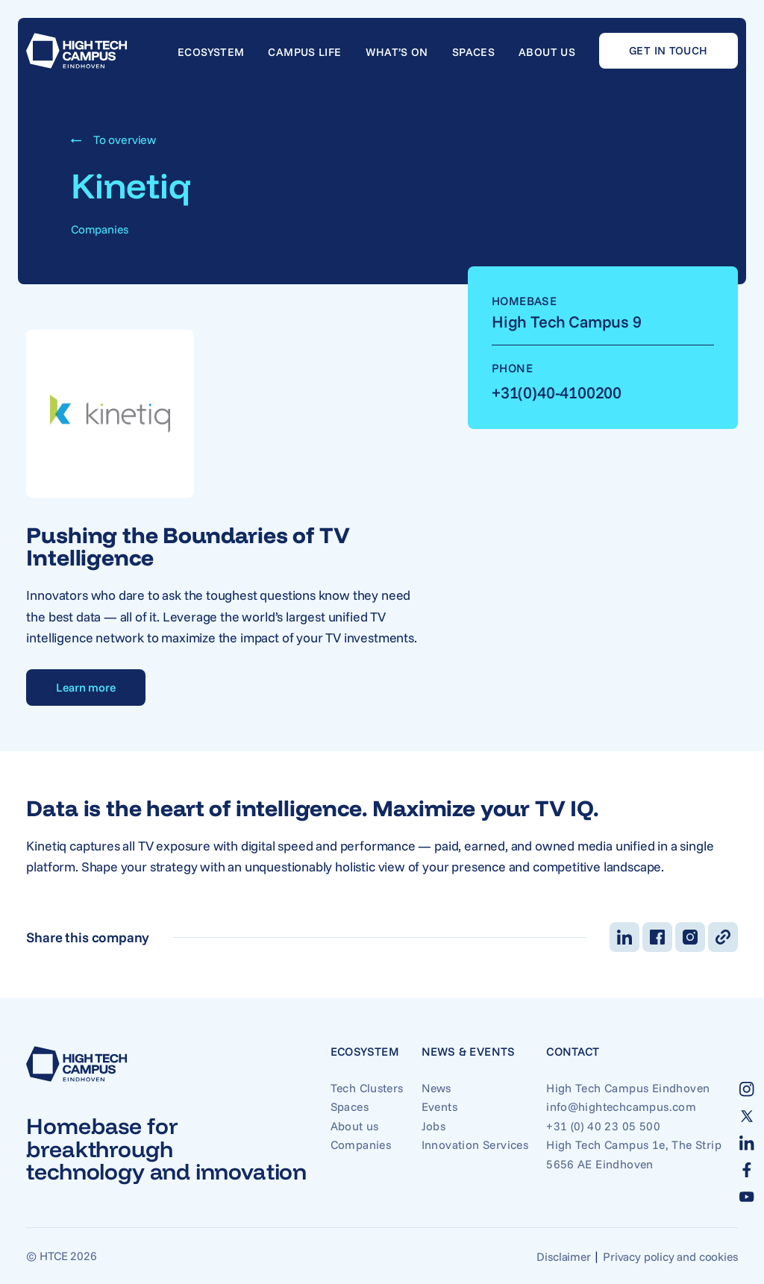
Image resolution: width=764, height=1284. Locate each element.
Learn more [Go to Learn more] (85, 687)
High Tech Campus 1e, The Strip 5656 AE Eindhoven (633, 1154)
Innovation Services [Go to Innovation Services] (475, 1144)
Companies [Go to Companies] (361, 1144)
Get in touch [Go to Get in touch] (668, 50)
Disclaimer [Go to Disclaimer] (563, 1256)
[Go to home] (76, 51)
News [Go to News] (436, 1087)
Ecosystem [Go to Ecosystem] (211, 52)
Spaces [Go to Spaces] (473, 52)
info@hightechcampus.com (621, 1106)
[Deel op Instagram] (690, 937)
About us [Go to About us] (547, 52)
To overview (113, 139)
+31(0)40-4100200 (556, 392)
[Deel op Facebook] (657, 937)
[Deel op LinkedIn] (624, 937)
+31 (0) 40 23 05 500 (603, 1125)
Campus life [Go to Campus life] (304, 52)
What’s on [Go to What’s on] (397, 52)
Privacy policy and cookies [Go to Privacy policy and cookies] (670, 1256)
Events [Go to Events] (439, 1106)
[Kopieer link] (723, 937)
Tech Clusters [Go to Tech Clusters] (367, 1087)
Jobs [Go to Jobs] (434, 1125)
